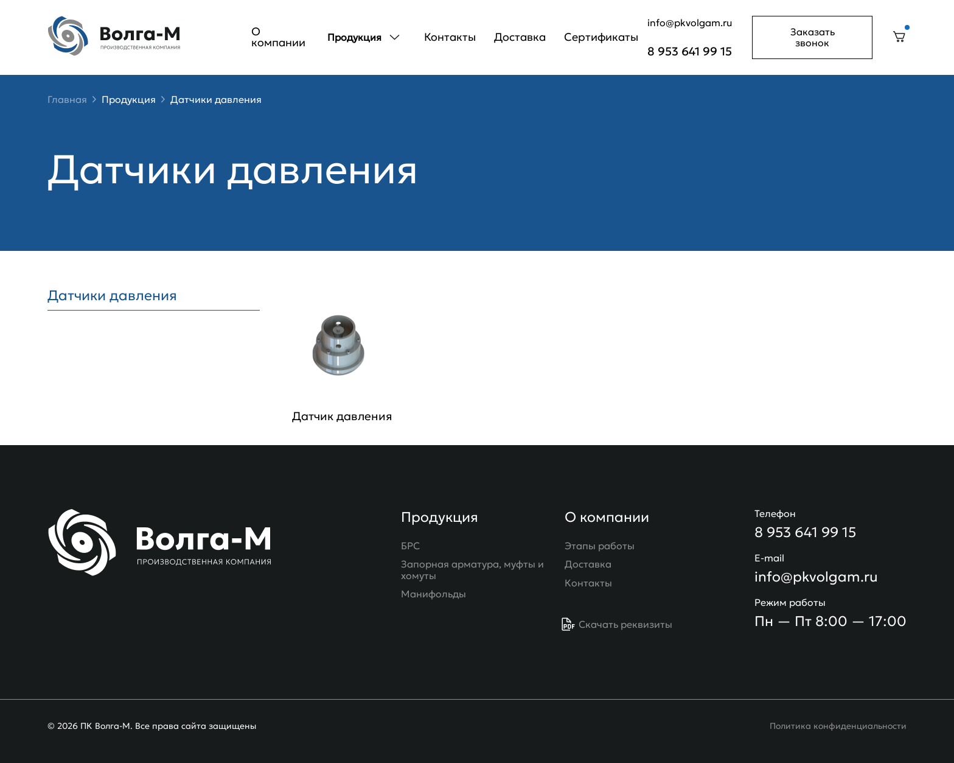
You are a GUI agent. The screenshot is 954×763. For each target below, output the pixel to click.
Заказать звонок (812, 37)
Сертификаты (601, 37)
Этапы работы (600, 545)
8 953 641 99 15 (689, 51)
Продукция (129, 99)
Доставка (520, 37)
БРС (410, 545)
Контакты (450, 37)
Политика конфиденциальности (838, 726)
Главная (67, 99)
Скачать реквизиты (616, 624)
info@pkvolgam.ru (690, 22)
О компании (278, 36)
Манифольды (433, 593)
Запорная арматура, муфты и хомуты (472, 569)
